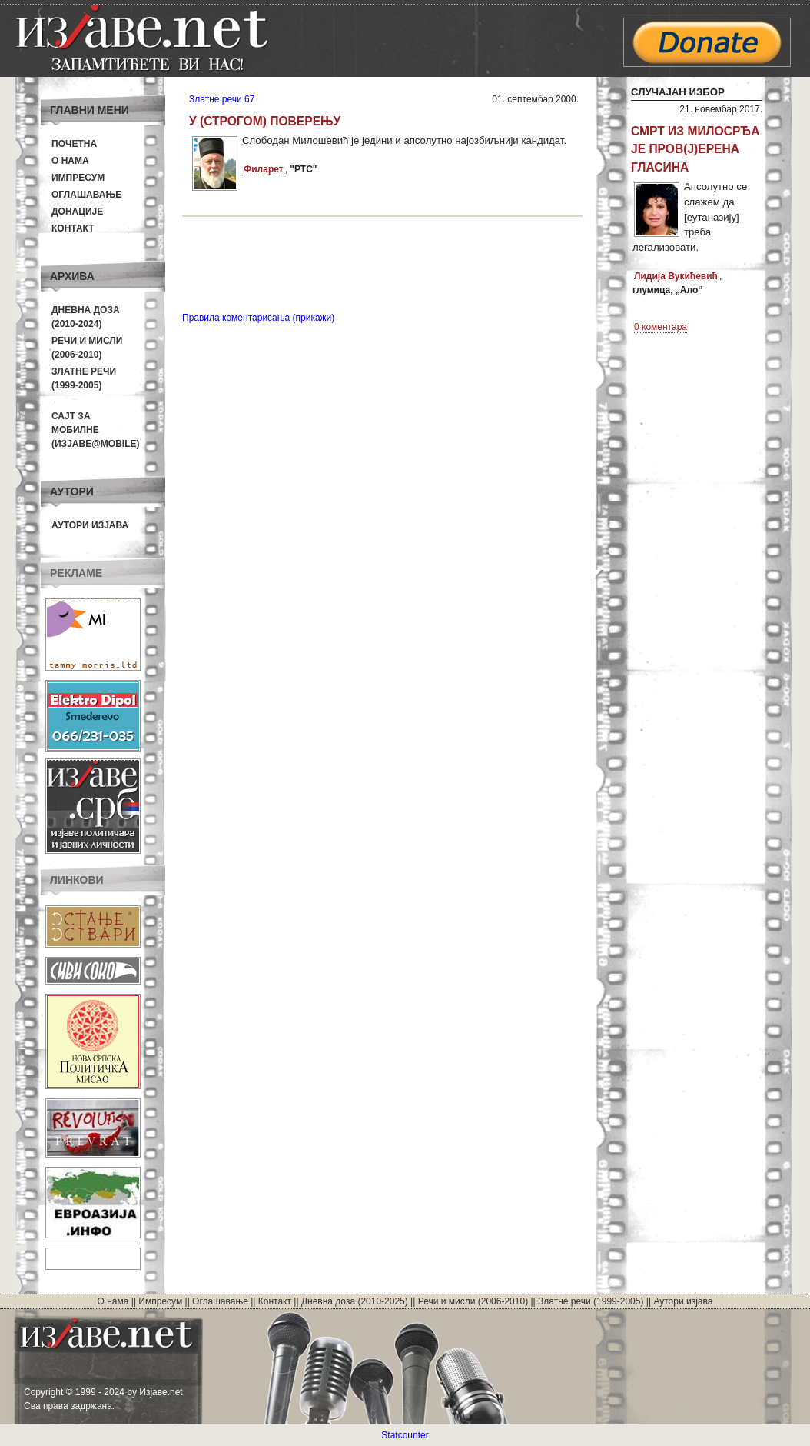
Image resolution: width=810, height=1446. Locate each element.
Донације (77, 211)
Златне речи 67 (221, 99)
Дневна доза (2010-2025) (354, 1301)
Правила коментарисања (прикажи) (258, 317)
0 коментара (660, 327)
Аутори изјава (89, 525)
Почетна (74, 143)
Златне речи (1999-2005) (590, 1301)
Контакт (73, 228)
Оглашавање (86, 194)
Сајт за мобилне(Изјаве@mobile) (95, 430)
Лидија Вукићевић (676, 276)
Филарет (264, 169)
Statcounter (404, 1435)
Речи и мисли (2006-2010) (473, 1301)
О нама (70, 160)
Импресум (78, 177)
